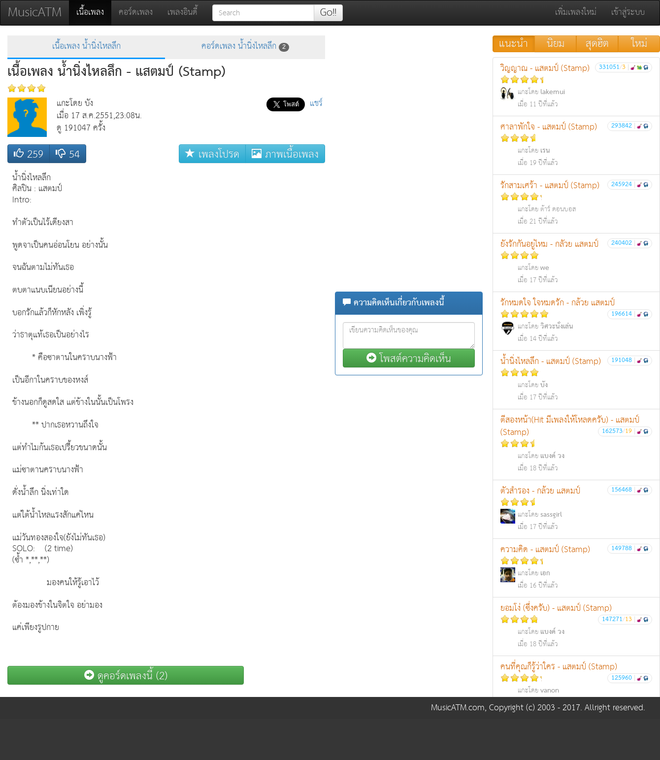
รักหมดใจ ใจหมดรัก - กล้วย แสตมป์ (576, 320)
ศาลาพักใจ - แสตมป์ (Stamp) (576, 144)
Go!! (328, 12)
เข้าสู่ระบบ (628, 12)
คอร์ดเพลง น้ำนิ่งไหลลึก (245, 46)
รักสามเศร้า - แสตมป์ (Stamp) (576, 203)
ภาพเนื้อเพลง (285, 154)
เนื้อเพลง (93, 12)
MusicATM (35, 12)
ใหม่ (639, 43)
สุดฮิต (597, 43)
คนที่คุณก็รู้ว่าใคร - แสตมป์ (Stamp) (576, 684)
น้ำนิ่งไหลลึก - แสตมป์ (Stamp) (576, 379)
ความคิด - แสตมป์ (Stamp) (576, 567)
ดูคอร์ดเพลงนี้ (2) (125, 675)
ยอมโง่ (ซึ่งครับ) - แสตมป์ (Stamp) (576, 626)
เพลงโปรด (212, 154)
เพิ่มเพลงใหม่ (575, 12)
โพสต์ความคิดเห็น (408, 358)
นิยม (555, 43)
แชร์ (316, 103)
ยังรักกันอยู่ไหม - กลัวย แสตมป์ (576, 262)
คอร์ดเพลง (136, 12)
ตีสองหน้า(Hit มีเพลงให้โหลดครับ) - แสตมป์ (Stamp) (576, 444)
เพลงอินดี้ (182, 12)
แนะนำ (513, 43)
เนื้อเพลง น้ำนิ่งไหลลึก (86, 46)
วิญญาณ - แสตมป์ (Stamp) (576, 86)
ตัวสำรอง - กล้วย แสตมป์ (576, 508)
